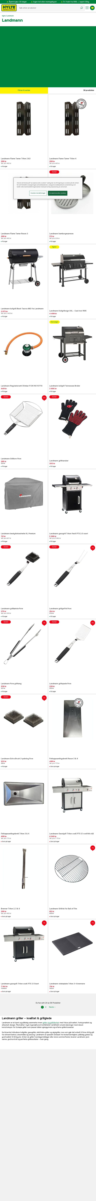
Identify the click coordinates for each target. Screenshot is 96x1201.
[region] (48, 188)
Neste (52, 1007)
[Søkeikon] (81, 8)
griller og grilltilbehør (51, 1022)
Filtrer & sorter (24, 90)
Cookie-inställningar (38, 193)
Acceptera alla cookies (57, 193)
